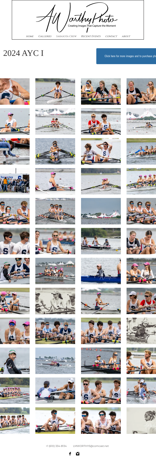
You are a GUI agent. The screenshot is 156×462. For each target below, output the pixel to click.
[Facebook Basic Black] (70, 453)
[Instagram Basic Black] (77, 453)
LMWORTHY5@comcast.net (91, 446)
